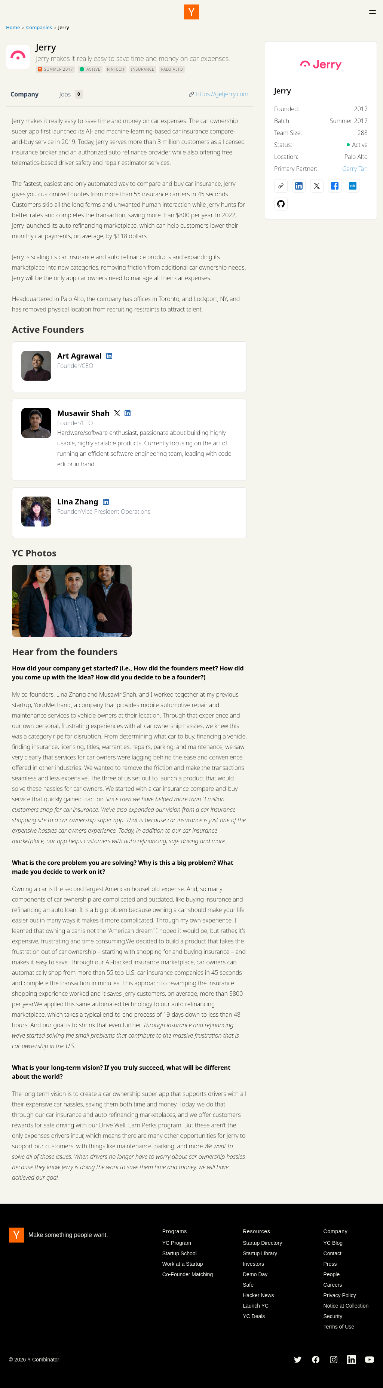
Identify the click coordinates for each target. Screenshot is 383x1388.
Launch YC (256, 1306)
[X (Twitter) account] (317, 186)
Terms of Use (339, 1327)
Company (24, 94)
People (332, 1274)
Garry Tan (355, 169)
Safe (248, 1285)
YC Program (176, 1243)
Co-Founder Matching (187, 1274)
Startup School (179, 1253)
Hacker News (258, 1295)
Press (330, 1264)
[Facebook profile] (334, 186)
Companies (39, 27)
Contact (332, 1253)
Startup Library (260, 1253)
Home (13, 27)
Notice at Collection (346, 1306)
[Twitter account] (117, 413)
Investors (253, 1264)
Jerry (282, 91)
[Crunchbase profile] (352, 186)
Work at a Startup (182, 1264)
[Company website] (281, 186)
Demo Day (255, 1274)
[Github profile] (281, 204)
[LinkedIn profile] (109, 355)
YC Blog (333, 1243)
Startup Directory (262, 1243)
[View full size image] (72, 601)
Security (333, 1316)
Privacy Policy (340, 1295)
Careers (333, 1285)
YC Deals (254, 1316)
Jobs (65, 94)
